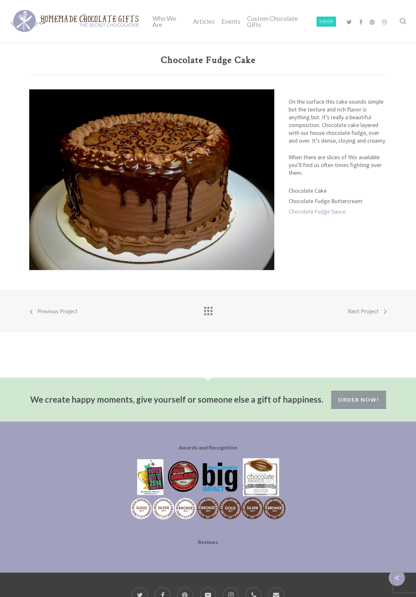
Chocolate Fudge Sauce (317, 211)
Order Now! (358, 399)
